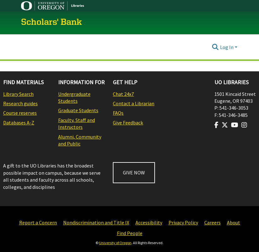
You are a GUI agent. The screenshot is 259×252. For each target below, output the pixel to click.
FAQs (118, 113)
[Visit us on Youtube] (234, 125)
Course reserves (20, 113)
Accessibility (148, 222)
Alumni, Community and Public (79, 140)
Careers (212, 222)
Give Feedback (128, 122)
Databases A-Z (18, 122)
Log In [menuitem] (227, 47)
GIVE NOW (134, 172)
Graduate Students (78, 110)
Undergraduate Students (74, 97)
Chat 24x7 (123, 94)
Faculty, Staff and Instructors (76, 123)
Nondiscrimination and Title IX (96, 222)
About (233, 222)
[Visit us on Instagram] (244, 125)
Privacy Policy (183, 222)
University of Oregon (115, 242)
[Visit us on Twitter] (225, 125)
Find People (129, 233)
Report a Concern (38, 222)
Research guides (20, 103)
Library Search (18, 94)
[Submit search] (215, 47)
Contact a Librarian (133, 103)
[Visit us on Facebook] (216, 125)
